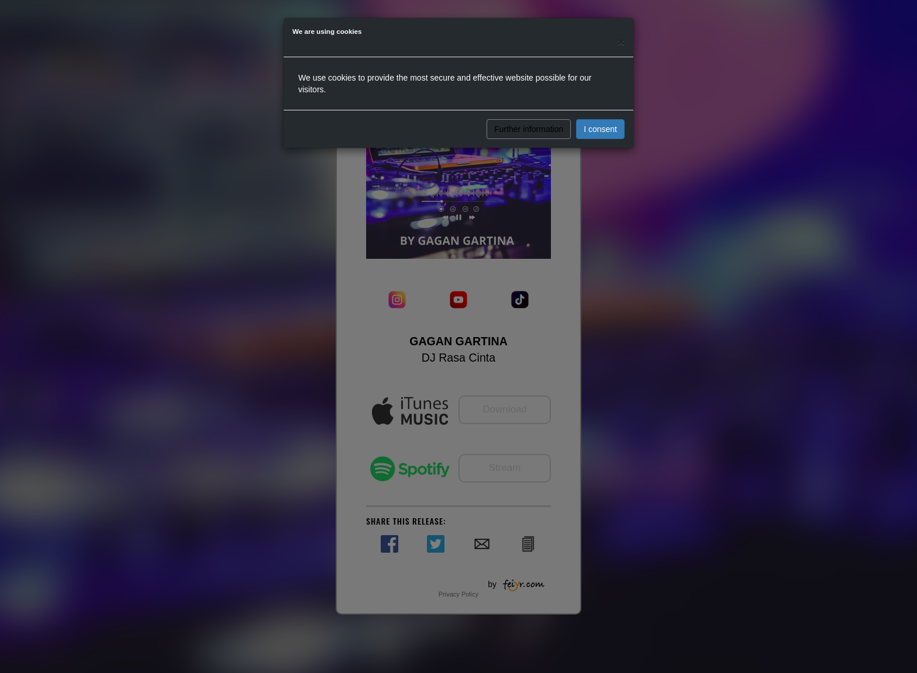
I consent (600, 129)
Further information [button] (528, 129)
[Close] (621, 42)
